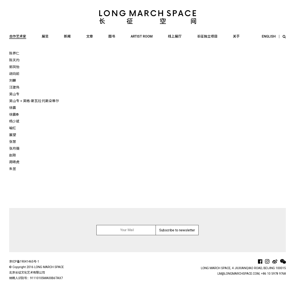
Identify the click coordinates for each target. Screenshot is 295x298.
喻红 (12, 128)
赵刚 (12, 155)
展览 (45, 36)
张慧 (12, 142)
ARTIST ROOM (142, 36)
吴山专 (14, 94)
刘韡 (12, 81)
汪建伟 (14, 87)
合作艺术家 (17, 36)
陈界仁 (14, 53)
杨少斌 (14, 121)
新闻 (67, 36)
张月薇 (14, 148)
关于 (236, 36)
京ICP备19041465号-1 (24, 261)
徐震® (14, 114)
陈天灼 (14, 60)
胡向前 (14, 74)
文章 (89, 36)
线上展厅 (175, 36)
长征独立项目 (207, 36)
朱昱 (12, 169)
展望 (12, 135)
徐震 (12, 108)
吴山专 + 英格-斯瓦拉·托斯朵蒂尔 (34, 101)
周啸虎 (14, 162)
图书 (111, 36)
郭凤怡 (14, 67)
